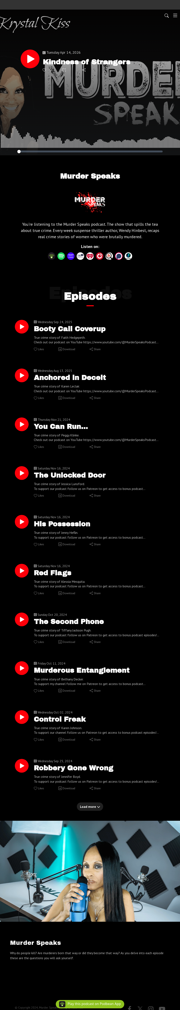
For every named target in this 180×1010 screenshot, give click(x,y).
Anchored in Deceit (73, 379)
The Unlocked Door (72, 478)
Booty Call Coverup (72, 329)
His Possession (65, 527)
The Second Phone (71, 627)
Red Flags (54, 577)
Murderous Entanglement (85, 676)
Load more (90, 814)
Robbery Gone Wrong (76, 775)
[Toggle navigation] (175, 15)
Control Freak (62, 726)
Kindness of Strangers (89, 62)
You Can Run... (63, 428)
